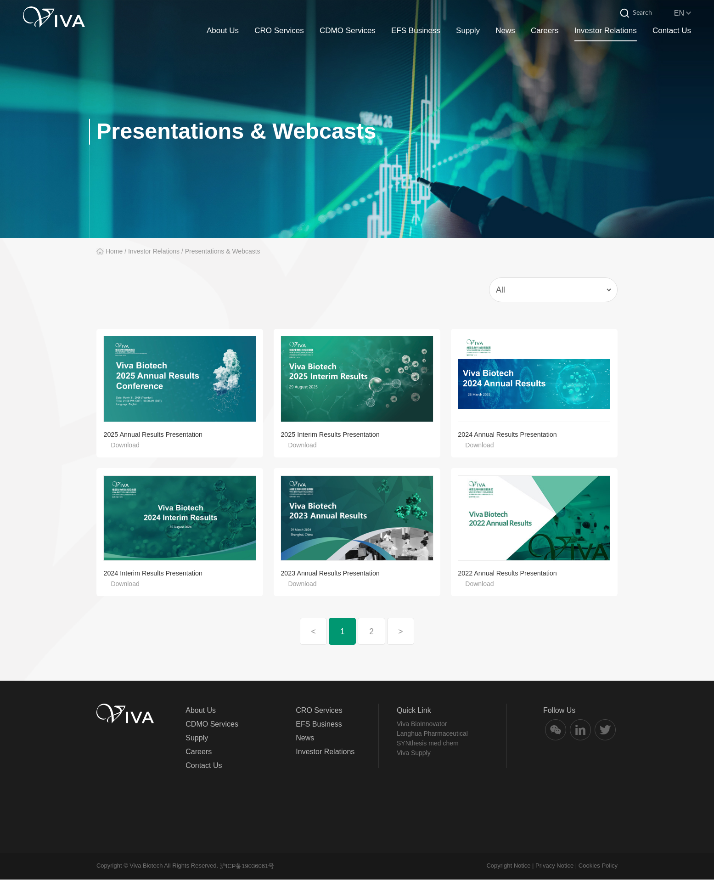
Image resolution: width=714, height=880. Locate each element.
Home (114, 251)
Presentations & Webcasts (222, 251)
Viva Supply (414, 753)
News (505, 31)
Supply (468, 31)
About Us (223, 31)
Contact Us (671, 31)
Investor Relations (605, 31)
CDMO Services (348, 31)
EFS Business (415, 31)
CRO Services (279, 31)
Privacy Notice (554, 866)
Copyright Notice (508, 866)
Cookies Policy (598, 866)
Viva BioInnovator (422, 724)
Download (125, 445)
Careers (544, 31)
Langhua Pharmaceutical (432, 734)
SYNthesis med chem (428, 743)
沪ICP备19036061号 (247, 866)
